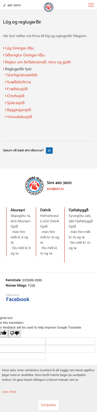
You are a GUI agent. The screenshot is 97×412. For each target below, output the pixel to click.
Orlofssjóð (15, 96)
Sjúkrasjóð (16, 103)
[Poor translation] (14, 333)
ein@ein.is (55, 189)
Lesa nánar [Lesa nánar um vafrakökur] (9, 391)
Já (49, 150)
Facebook (17, 299)
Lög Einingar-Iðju (19, 48)
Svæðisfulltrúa (19, 82)
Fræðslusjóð (17, 89)
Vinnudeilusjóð (19, 117)
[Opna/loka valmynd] (91, 5)
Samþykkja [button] (48, 405)
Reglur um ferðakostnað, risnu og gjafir (38, 62)
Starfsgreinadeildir (22, 75)
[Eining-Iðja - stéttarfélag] (48, 7)
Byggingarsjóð (19, 110)
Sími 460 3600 (59, 183)
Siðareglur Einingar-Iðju (25, 55)
